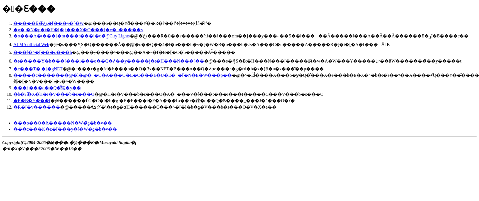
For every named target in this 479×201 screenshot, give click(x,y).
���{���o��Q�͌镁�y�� (47, 87)
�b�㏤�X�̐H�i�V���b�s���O (53, 94)
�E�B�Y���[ (31, 100)
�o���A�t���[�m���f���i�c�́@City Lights (71, 36)
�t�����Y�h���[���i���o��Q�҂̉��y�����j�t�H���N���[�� (108, 61)
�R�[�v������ (36, 107)
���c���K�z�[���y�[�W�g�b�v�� (65, 129)
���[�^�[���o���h (42, 52)
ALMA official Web (31, 44)
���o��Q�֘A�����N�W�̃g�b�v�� (62, 123)
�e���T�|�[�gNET (38, 68)
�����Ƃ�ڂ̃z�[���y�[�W (48, 23)
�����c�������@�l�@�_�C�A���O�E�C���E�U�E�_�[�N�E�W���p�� (122, 75)
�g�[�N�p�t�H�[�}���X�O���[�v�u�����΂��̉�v (78, 29)
